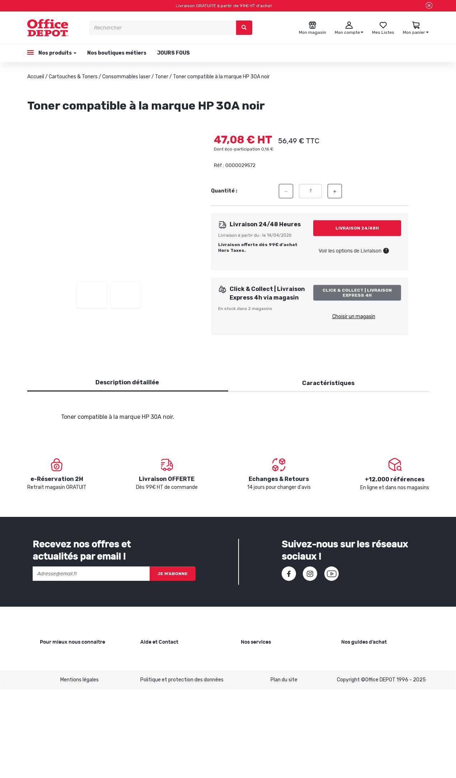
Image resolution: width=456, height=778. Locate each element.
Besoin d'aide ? (157, 656)
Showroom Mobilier (262, 667)
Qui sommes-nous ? (63, 656)
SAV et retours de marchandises (177, 667)
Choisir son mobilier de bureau (375, 721)
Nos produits (56, 53)
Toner (161, 77)
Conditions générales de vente (175, 702)
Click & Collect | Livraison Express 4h (357, 293)
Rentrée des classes (264, 690)
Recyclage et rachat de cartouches (282, 679)
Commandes (155, 679)
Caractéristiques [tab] (328, 383)
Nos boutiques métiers (116, 53)
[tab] (127, 382)
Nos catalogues (58, 690)
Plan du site (284, 768)
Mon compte (154, 690)
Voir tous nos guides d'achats (375, 733)
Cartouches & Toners (73, 77)
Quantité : (224, 191)
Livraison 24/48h (357, 228)
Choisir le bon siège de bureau (375, 710)
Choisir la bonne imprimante (373, 679)
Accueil (35, 77)
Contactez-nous (159, 733)
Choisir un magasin (353, 317)
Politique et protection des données (182, 768)
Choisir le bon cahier (364, 667)
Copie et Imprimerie (263, 656)
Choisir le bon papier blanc (370, 656)
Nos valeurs (53, 667)
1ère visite (52, 702)
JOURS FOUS (173, 53)
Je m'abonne (173, 573)
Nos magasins (56, 679)
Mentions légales (79, 768)
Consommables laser (126, 77)
